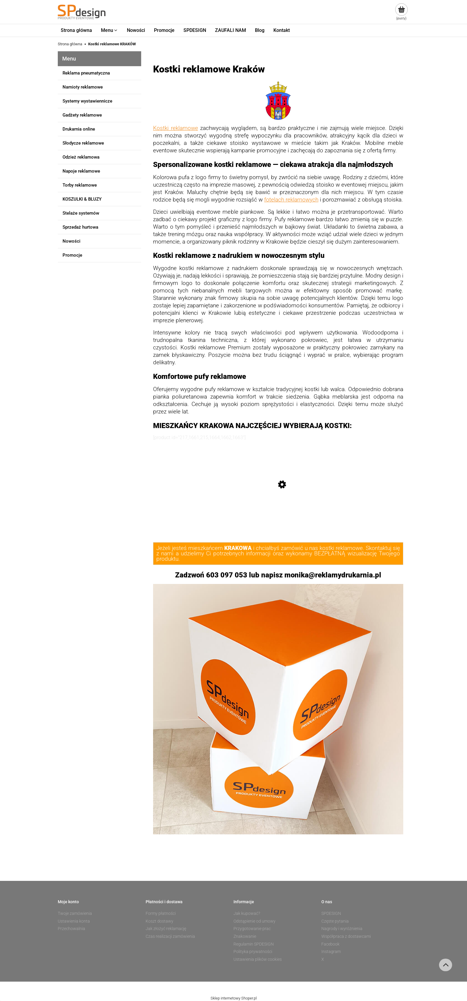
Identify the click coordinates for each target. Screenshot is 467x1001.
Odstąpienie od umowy (254, 921)
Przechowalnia (71, 928)
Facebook (330, 944)
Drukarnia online (79, 129)
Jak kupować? (247, 913)
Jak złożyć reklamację (166, 928)
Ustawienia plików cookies (258, 959)
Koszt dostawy (159, 921)
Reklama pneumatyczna (86, 73)
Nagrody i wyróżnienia (341, 928)
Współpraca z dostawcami (346, 936)
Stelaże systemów (81, 213)
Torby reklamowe (80, 185)
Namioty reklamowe (83, 87)
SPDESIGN (331, 913)
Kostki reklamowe (175, 128)
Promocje (72, 255)
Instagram (331, 951)
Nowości (71, 241)
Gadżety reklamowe (82, 115)
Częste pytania (335, 921)
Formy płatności (161, 913)
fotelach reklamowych (291, 199)
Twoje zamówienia (75, 913)
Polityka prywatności (253, 951)
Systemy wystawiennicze (87, 101)
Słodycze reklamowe (83, 143)
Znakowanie (245, 936)
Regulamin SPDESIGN (254, 944)
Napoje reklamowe (81, 171)
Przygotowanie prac (252, 928)
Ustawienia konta (74, 921)
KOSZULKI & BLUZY (82, 199)
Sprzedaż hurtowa (80, 227)
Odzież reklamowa (81, 157)
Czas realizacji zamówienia (170, 936)
